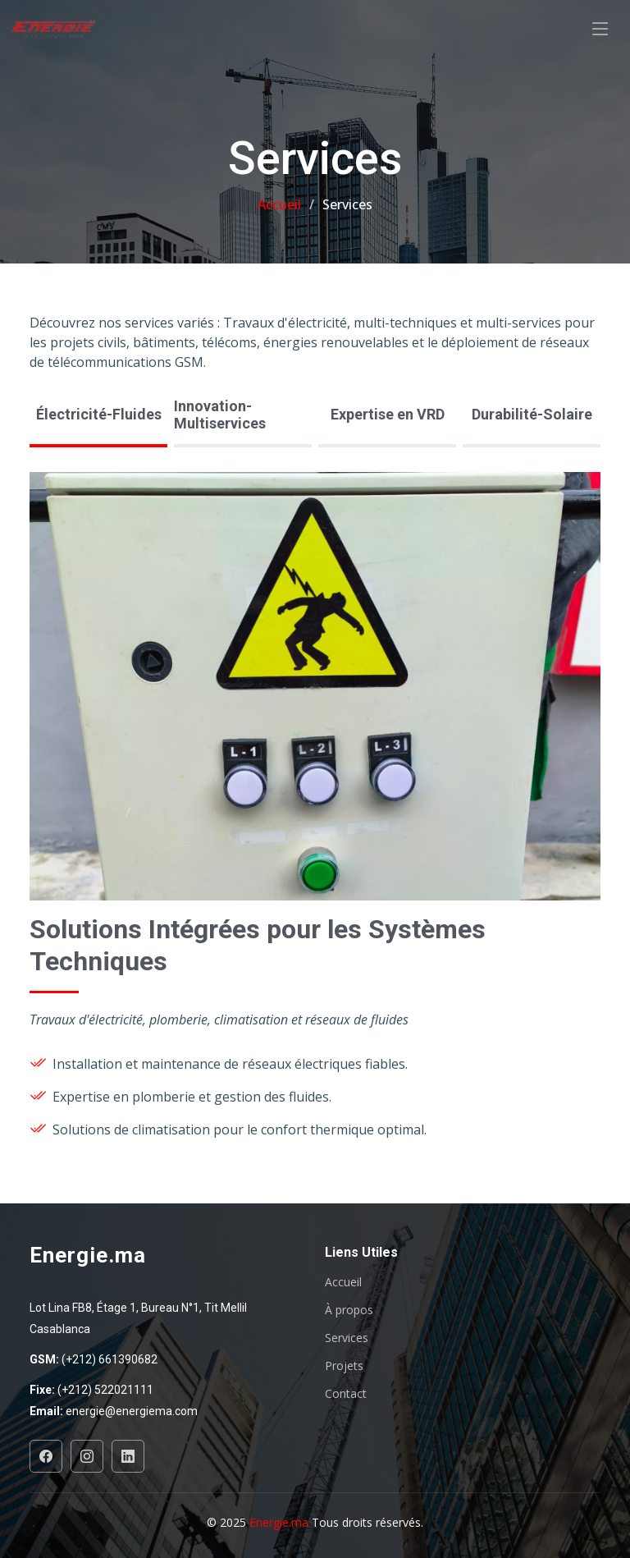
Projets (344, 1366)
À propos (349, 1310)
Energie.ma (280, 1522)
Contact (346, 1394)
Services (346, 1338)
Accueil (279, 204)
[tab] (98, 416)
